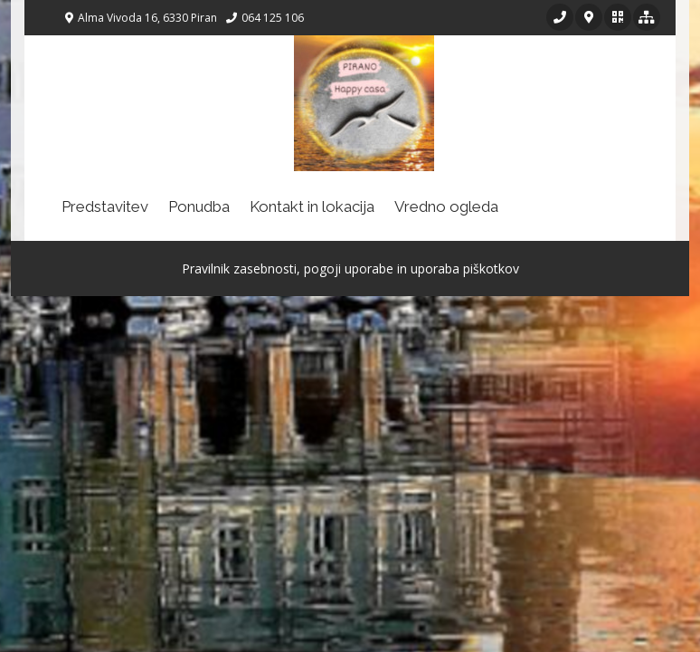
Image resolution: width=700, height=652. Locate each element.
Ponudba (199, 206)
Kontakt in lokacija (312, 206)
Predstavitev (104, 206)
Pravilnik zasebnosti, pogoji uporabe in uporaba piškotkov (350, 268)
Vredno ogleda (446, 206)
